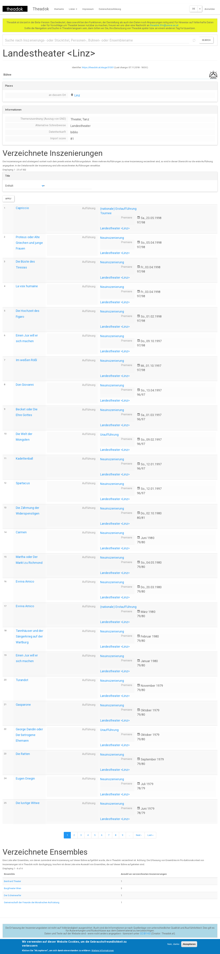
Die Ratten (23, 754)
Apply (8, 198)
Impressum (88, 9)
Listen (73, 9)
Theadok (41, 9)
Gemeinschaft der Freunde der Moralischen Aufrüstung (31, 902)
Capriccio (22, 208)
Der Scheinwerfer (12, 895)
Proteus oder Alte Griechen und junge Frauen (29, 242)
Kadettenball (24, 458)
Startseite (59, 9)
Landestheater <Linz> (115, 228)
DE (193, 8)
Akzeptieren (189, 945)
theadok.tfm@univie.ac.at (164, 25)
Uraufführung (109, 434)
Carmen (21, 532)
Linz (77, 95)
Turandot (22, 680)
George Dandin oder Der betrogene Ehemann (29, 734)
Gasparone (23, 704)
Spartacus (23, 483)
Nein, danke (173, 945)
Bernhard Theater (12, 881)
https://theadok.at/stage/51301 (98, 67)
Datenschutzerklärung (110, 9)
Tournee (106, 213)
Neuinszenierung (112, 238)
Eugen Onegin (25, 778)
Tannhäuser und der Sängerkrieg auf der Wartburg (29, 636)
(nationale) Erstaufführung (118, 208)
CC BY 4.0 (145, 933)
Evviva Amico (25, 581)
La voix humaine (27, 286)
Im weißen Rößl (26, 360)
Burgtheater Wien (12, 888)
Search (206, 40)
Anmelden (210, 9)
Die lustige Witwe (28, 803)
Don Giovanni (25, 384)
